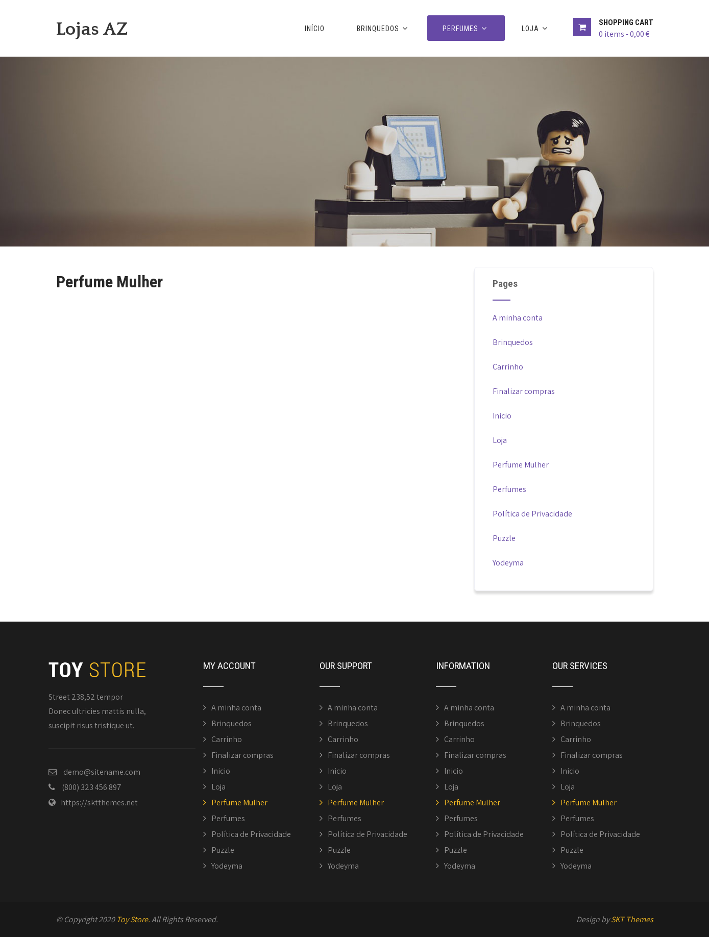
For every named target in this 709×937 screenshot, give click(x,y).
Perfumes (466, 28)
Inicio (502, 415)
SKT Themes (632, 919)
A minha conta (518, 317)
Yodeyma (508, 562)
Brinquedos (383, 28)
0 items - (624, 34)
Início (315, 28)
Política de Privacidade (532, 513)
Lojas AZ (92, 29)
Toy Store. (133, 919)
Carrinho (508, 366)
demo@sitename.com (101, 772)
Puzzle (504, 538)
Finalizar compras (524, 391)
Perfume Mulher (521, 464)
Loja (536, 28)
